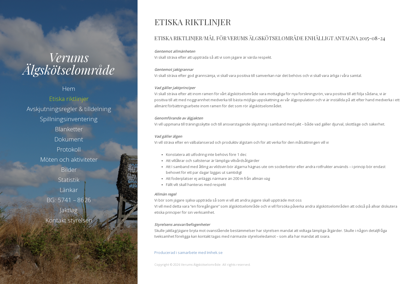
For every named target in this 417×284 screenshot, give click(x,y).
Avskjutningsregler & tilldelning (69, 109)
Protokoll (69, 149)
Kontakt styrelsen (68, 220)
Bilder (69, 169)
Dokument (68, 139)
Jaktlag (69, 210)
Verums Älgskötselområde (69, 63)
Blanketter (69, 129)
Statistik (68, 180)
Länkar (69, 190)
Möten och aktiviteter (69, 159)
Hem (68, 88)
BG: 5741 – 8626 (69, 200)
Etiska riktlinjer (69, 99)
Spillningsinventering (69, 119)
